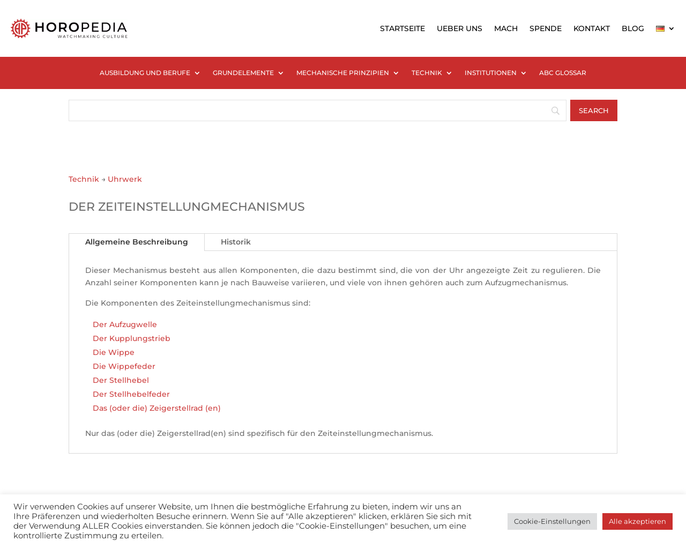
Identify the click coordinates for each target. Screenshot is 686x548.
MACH (506, 28)
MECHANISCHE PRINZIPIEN (342, 73)
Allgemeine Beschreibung (136, 242)
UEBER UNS (459, 28)
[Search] (593, 110)
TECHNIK (427, 73)
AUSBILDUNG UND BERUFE (145, 73)
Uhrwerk (125, 179)
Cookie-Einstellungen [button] (552, 521)
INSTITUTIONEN (491, 73)
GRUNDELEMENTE (243, 73)
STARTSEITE (402, 28)
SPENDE (546, 28)
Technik (84, 179)
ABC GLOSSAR (562, 73)
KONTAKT (591, 28)
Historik (236, 242)
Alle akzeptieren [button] (637, 521)
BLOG (633, 28)
